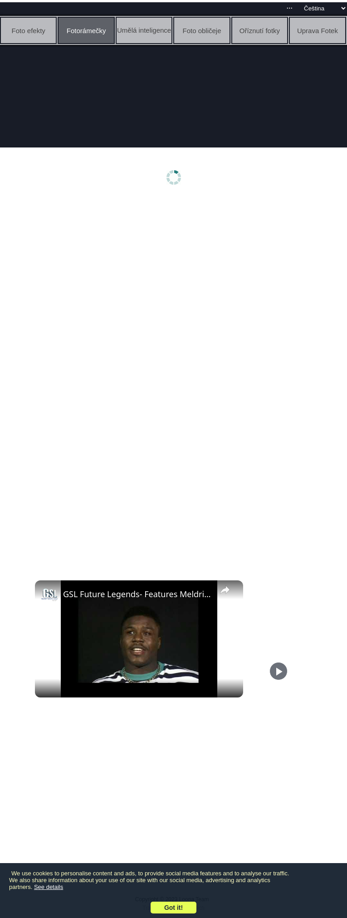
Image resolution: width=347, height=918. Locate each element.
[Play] (278, 671)
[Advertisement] (173, 270)
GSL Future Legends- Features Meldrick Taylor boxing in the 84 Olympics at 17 (137, 594)
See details (48, 887)
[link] (49, 595)
